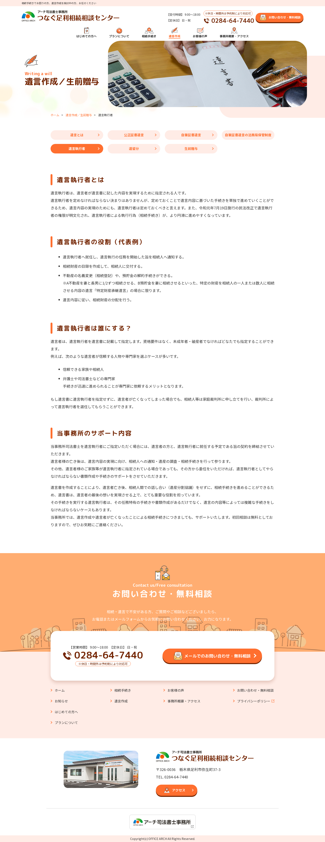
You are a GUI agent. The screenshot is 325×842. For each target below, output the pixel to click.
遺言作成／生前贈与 (79, 115)
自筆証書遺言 (191, 134)
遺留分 (134, 148)
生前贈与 (191, 148)
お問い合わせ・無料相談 (255, 690)
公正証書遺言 (134, 134)
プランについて (119, 36)
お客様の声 (200, 36)
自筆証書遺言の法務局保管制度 (248, 134)
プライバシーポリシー (253, 700)
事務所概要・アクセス (234, 36)
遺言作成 (174, 36)
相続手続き (149, 36)
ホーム (55, 115)
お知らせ (61, 700)
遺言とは (77, 134)
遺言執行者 (77, 148)
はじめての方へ (86, 36)
